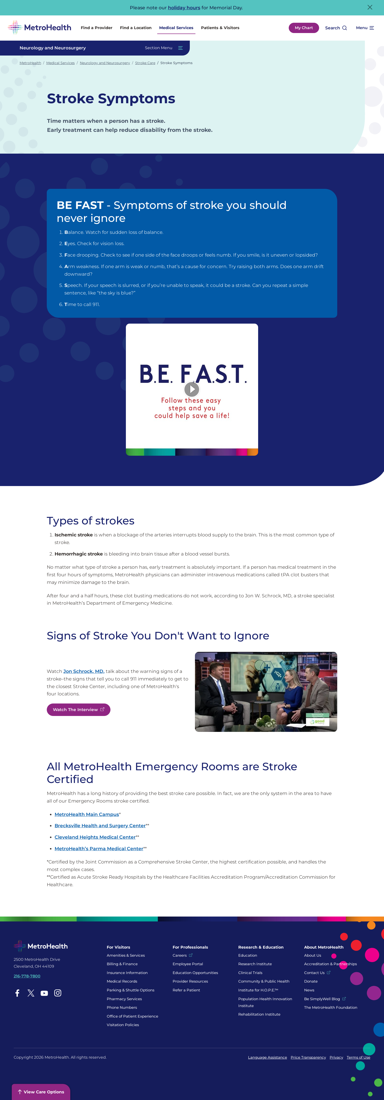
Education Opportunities (195, 972)
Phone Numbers (122, 1007)
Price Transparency (308, 1057)
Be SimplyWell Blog (322, 999)
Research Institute (255, 964)
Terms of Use (358, 1057)
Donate (311, 981)
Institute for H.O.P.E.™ (258, 990)
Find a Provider (96, 27)
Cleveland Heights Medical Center (95, 837)
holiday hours (184, 8)
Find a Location (136, 27)
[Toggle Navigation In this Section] (99, 48)
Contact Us (314, 972)
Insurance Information (127, 972)
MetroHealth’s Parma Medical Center (99, 848)
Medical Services (176, 27)
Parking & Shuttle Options (130, 990)
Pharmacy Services (124, 999)
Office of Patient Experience (132, 1016)
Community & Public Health (263, 981)
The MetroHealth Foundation (330, 1007)
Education (247, 955)
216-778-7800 (27, 976)
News (309, 990)
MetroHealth (30, 63)
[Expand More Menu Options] (364, 28)
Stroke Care (145, 63)
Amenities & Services (126, 955)
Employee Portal (188, 964)
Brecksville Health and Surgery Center (100, 825)
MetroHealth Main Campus (87, 814)
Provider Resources (190, 981)
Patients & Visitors (220, 27)
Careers (180, 955)
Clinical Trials (250, 972)
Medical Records (122, 981)
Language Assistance (267, 1057)
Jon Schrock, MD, (84, 671)
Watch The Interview (75, 709)
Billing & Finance (122, 964)
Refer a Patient (186, 990)
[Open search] (336, 28)
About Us (312, 955)
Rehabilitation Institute (259, 1014)
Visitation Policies (123, 1024)
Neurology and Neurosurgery (105, 63)
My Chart (304, 27)
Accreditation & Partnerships (330, 964)
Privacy (336, 1057)
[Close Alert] (370, 7)
